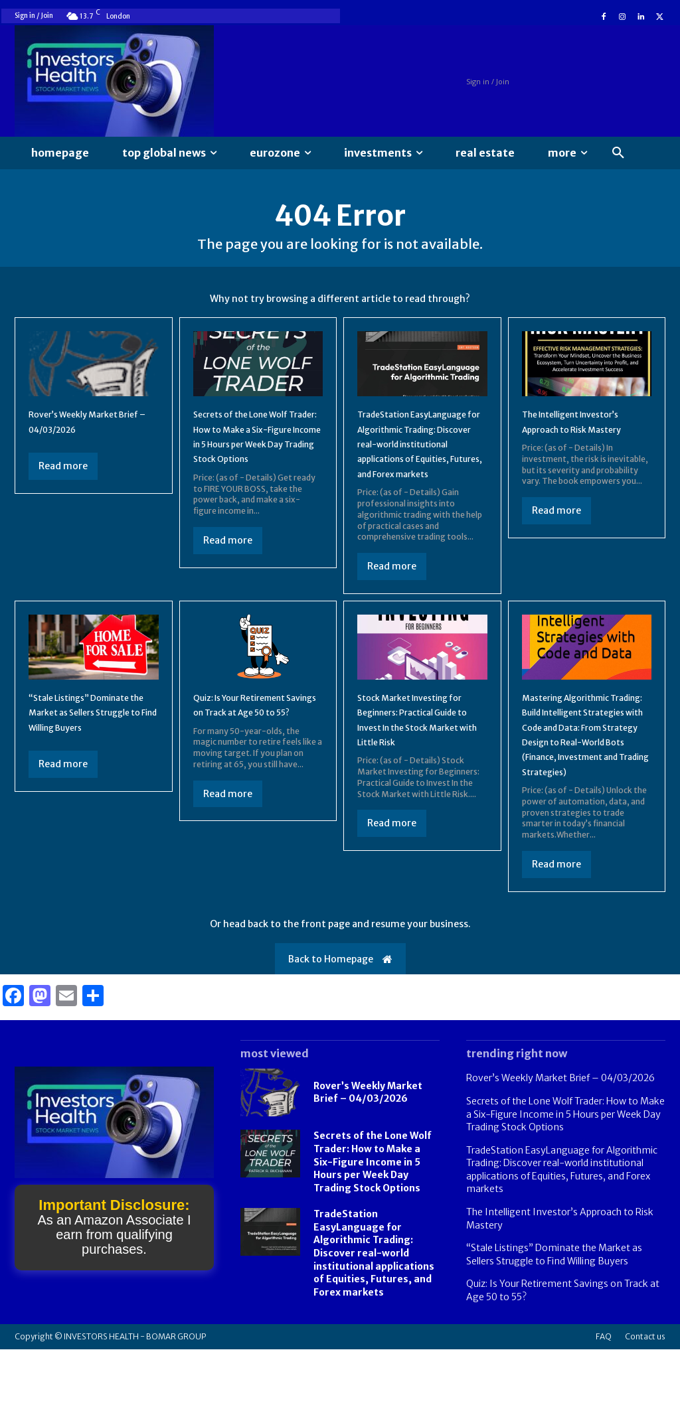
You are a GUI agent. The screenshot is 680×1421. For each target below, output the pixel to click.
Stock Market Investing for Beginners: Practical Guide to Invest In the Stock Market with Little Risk (417, 768)
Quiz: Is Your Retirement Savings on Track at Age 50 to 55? (253, 753)
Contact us (645, 1408)
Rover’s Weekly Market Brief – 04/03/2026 (367, 1164)
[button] (618, 153)
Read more (63, 479)
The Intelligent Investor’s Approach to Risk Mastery (585, 441)
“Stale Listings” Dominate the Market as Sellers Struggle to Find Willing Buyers (554, 1326)
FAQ (604, 1408)
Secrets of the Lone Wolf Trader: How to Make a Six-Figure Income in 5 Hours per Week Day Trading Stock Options (255, 455)
